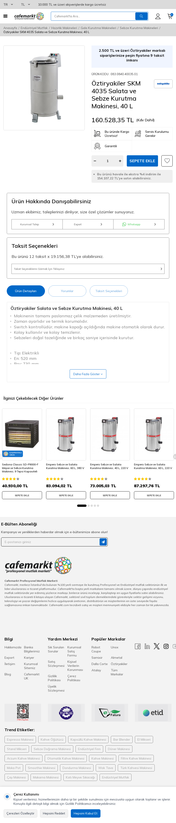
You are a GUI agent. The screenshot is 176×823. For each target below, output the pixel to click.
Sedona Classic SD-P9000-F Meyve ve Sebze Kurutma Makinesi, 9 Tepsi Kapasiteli (21, 475)
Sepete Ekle (142, 160)
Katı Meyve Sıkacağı (80, 786)
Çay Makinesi (16, 786)
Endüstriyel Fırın (89, 758)
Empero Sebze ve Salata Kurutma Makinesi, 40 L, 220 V (109, 475)
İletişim (9, 672)
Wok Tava (105, 777)
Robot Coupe (96, 658)
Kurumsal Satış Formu (74, 660)
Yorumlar (67, 299)
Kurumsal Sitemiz (31, 674)
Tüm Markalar (117, 681)
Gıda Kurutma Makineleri (98, 28)
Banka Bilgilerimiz (32, 658)
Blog (7, 683)
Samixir (96, 666)
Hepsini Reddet (54, 813)
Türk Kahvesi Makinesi (136, 777)
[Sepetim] (170, 16)
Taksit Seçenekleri (108, 299)
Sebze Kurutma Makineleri (139, 28)
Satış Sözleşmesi (56, 672)
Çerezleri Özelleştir (20, 813)
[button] (82, 514)
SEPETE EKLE (22, 502)
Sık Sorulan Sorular (56, 658)
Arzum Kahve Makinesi (23, 767)
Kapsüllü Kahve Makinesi (88, 748)
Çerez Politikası (73, 687)
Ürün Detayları (25, 299)
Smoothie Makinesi (41, 777)
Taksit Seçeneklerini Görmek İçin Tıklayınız (88, 275)
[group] (44, 88)
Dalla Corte (99, 672)
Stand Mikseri (17, 758)
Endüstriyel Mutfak (34, 28)
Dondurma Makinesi (76, 777)
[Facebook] (138, 655)
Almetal (116, 666)
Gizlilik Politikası (54, 687)
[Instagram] (166, 655)
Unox (114, 656)
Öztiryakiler (119, 672)
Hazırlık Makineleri (64, 28)
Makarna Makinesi (46, 786)
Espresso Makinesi (20, 748)
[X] (157, 655)
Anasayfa (10, 28)
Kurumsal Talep (37, 226)
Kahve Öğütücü (52, 748)
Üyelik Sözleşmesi (56, 697)
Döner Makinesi (119, 758)
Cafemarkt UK (32, 685)
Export (88, 226)
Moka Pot (14, 777)
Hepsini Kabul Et (86, 813)
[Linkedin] (147, 655)
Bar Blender (121, 748)
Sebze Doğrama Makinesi (52, 758)
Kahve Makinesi (102, 767)
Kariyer (29, 666)
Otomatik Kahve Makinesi (65, 767)
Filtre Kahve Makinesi (136, 767)
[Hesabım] (158, 16)
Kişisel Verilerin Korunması (75, 674)
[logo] (29, 16)
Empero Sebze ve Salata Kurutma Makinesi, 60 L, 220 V (153, 475)
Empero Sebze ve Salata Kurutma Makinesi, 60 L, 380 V (65, 475)
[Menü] (5, 16)
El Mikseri (144, 748)
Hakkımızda (12, 656)
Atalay (96, 679)
